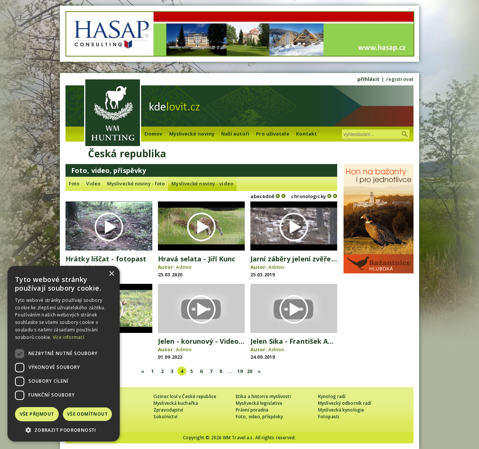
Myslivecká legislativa (259, 403)
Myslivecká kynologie (341, 410)
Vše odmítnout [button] (87, 414)
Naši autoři (235, 133)
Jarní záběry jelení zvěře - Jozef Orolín (314, 258)
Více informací (68, 337)
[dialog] (63, 354)
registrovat (400, 79)
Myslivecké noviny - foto (136, 183)
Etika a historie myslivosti (263, 396)
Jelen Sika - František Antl (294, 341)
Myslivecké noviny (192, 133)
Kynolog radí (331, 396)
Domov (153, 133)
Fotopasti (328, 416)
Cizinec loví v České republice (184, 396)
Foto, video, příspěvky (259, 416)
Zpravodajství (168, 410)
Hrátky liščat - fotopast (105, 258)
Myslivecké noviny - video (202, 183)
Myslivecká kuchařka (175, 403)
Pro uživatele (272, 133)
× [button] (111, 274)
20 (249, 371)
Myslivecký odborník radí (344, 403)
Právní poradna (252, 410)
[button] (63, 430)
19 (239, 371)
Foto (74, 183)
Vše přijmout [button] (37, 414)
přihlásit (368, 79)
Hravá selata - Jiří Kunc (196, 258)
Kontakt (306, 133)
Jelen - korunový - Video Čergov (211, 341)
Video (93, 183)
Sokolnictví (165, 416)
